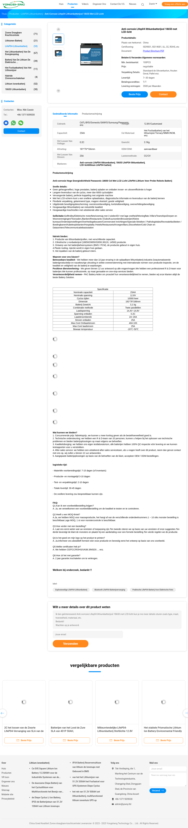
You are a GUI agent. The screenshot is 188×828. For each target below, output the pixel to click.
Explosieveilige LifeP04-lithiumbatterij (71, 590)
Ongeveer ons (8, 781)
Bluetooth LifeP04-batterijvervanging (109, 590)
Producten (6, 773)
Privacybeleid (8, 799)
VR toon (5, 777)
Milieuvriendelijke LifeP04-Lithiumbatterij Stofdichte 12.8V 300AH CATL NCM (115, 731)
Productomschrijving (92, 114)
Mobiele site (7, 794)
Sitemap (5, 790)
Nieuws (5, 786)
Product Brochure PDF (153, 51)
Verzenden (70, 644)
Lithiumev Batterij (21, 40)
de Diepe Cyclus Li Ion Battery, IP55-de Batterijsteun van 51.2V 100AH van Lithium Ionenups (47, 801)
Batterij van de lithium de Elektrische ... (21, 61)
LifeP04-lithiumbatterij (21, 46)
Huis (4, 768)
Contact (21, 131)
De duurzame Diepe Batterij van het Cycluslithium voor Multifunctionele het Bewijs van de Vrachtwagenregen (47, 788)
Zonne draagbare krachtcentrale (21, 33)
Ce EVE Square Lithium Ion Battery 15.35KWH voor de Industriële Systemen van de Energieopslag (45, 773)
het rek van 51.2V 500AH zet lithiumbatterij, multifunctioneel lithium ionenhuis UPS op (87, 796)
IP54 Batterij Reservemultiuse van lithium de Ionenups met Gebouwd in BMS (86, 767)
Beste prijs (135, 94)
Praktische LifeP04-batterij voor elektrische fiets (153, 590)
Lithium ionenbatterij (21, 83)
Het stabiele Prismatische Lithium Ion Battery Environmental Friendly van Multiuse (163, 731)
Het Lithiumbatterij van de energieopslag (21, 53)
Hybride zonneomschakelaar (21, 77)
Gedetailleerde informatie (65, 114)
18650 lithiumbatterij (21, 89)
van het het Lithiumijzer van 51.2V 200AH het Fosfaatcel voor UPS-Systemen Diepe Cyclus (88, 781)
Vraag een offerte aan (175, 4)
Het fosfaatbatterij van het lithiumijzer (21, 69)
